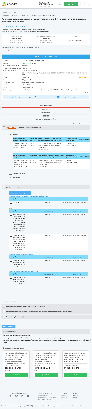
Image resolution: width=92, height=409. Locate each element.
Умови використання (53, 406)
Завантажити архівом (20, 193)
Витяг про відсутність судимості (24, 97)
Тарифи (75, 397)
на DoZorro (41, 29)
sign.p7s (19, 202)
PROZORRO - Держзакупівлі (46, 393)
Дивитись (16, 375)
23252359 (25, 77)
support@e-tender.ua (46, 4)
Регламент (76, 393)
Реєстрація (71, 4)
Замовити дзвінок (44, 6)
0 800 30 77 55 (44, 3)
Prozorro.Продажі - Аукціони (47, 397)
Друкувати (8, 326)
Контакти (64, 397)
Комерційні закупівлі (44, 399)
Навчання (64, 393)
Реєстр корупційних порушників (68, 97)
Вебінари (75, 395)
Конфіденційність (42, 406)
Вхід (59, 4)
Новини (63, 395)
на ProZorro (32, 29)
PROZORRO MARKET (43, 395)
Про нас (63, 399)
